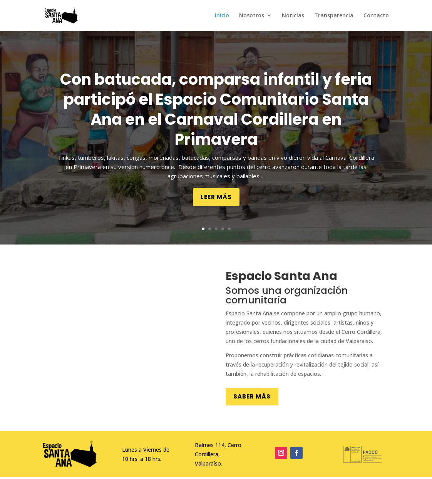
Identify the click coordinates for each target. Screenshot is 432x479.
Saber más (252, 396)
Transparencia (333, 16)
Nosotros (251, 16)
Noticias (293, 16)
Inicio (222, 16)
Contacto (376, 16)
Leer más (216, 197)
